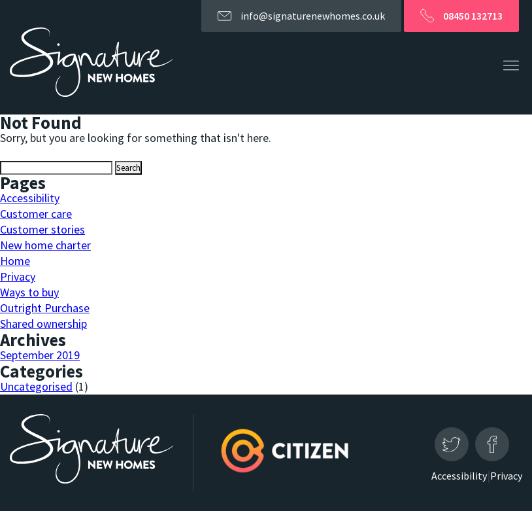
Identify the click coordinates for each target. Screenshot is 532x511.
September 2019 (40, 354)
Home (15, 260)
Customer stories (42, 229)
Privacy (17, 276)
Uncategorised (36, 386)
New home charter (45, 245)
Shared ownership (43, 323)
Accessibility (29, 197)
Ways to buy (29, 292)
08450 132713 (461, 18)
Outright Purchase (45, 307)
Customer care (36, 213)
